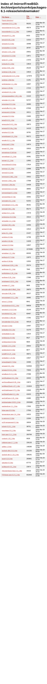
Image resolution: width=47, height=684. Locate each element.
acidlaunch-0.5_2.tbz (9, 467)
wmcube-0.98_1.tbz (9, 293)
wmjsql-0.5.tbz (7, 229)
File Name (5, 17)
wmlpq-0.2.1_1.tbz (8, 213)
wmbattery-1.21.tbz (8, 358)
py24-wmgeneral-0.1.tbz (10, 422)
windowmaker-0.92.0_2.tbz (11, 402)
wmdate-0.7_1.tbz (8, 285)
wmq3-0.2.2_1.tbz (8, 120)
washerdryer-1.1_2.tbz (9, 406)
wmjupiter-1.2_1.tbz (9, 221)
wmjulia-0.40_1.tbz (8, 225)
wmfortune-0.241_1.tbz (10, 265)
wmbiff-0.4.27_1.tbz (8, 354)
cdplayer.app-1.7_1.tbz (10, 442)
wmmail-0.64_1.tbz (8, 209)
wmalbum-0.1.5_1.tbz (9, 374)
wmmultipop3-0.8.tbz (9, 164)
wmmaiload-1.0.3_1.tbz (10, 205)
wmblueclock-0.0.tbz (9, 342)
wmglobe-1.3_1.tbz (8, 253)
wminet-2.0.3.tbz (7, 245)
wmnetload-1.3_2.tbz (9, 156)
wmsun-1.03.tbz (7, 88)
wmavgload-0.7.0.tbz (9, 362)
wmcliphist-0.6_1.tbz (9, 313)
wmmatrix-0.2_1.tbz (9, 201)
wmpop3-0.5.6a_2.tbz (9, 128)
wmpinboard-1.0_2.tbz (9, 136)
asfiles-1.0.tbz (7, 446)
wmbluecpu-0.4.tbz (8, 338)
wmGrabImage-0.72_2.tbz (11, 390)
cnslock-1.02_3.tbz (8, 438)
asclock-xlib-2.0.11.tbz (9, 451)
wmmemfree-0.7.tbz (9, 197)
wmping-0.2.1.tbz (8, 132)
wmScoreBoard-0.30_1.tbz (11, 382)
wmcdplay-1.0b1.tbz (9, 318)
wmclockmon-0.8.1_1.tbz (10, 305)
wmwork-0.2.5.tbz (8, 44)
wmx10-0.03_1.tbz (8, 40)
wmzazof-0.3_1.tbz (8, 35)
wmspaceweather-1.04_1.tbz (12, 96)
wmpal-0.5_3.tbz (7, 148)
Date (37, 17)
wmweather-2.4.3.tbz (9, 48)
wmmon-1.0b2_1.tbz (9, 181)
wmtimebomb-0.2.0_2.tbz (10, 76)
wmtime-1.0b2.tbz (8, 80)
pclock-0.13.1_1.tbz (8, 426)
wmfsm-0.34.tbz (7, 261)
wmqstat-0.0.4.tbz (8, 116)
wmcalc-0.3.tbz (7, 326)
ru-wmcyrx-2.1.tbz (8, 418)
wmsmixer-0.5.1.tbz (8, 104)
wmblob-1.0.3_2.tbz (9, 346)
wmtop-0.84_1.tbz (8, 68)
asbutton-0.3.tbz (7, 463)
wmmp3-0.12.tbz (7, 173)
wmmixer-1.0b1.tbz (8, 185)
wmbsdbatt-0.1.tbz (8, 334)
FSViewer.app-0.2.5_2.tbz (11, 475)
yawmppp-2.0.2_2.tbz (9, 23)
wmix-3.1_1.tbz (7, 233)
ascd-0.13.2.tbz (7, 459)
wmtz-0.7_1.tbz (7, 60)
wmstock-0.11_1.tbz (9, 92)
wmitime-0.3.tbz (7, 237)
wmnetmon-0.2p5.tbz (9, 152)
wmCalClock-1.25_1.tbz (10, 398)
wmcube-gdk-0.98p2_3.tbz (11, 289)
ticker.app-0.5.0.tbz (8, 410)
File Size (28, 17)
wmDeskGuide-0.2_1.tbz (10, 394)
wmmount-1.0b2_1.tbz (9, 177)
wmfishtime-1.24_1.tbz (9, 273)
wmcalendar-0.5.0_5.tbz (10, 322)
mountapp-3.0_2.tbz (9, 430)
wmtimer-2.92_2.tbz (9, 72)
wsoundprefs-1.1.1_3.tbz (10, 31)
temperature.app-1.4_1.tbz (11, 414)
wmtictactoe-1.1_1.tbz (9, 84)
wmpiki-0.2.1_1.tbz (8, 140)
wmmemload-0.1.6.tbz (9, 193)
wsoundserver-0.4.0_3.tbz (11, 27)
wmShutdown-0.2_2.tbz (10, 378)
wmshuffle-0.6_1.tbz (9, 108)
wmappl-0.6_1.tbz (8, 366)
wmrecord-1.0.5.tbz (8, 112)
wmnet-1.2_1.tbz (7, 160)
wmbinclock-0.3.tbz (8, 350)
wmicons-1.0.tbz (7, 249)
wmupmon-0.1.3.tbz (9, 56)
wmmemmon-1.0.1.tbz (9, 189)
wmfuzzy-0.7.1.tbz (8, 257)
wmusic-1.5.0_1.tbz (8, 52)
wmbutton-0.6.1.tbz (8, 330)
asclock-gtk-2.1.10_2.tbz (10, 455)
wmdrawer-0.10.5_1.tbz (10, 281)
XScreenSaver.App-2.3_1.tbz (12, 471)
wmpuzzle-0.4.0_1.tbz (9, 124)
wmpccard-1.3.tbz (8, 144)
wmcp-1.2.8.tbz (7, 301)
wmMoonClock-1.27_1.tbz (11, 386)
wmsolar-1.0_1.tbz (8, 100)
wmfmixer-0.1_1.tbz (9, 269)
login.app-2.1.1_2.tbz (9, 434)
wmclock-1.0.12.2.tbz (9, 309)
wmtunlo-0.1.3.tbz (8, 64)
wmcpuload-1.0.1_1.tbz (10, 297)
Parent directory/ (7, 20)
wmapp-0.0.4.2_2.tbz (9, 370)
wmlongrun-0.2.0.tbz (9, 217)
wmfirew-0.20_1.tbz (8, 277)
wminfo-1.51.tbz (7, 241)
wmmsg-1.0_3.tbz (8, 169)
